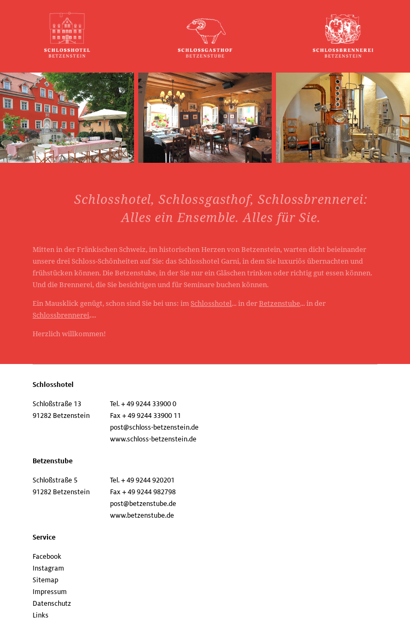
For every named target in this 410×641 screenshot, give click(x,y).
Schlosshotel (211, 303)
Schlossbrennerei (61, 315)
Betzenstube (279, 303)
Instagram (48, 568)
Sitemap (45, 580)
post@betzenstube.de (143, 504)
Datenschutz (52, 603)
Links (41, 615)
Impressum (50, 592)
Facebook (47, 556)
